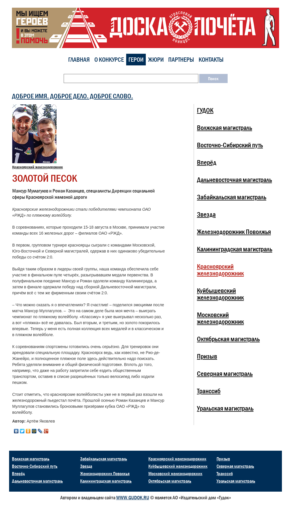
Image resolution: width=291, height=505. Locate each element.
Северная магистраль (225, 373)
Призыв (207, 356)
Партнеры (181, 59)
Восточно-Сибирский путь (230, 145)
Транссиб (209, 391)
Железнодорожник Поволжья (234, 231)
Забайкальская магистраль (231, 197)
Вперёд (206, 162)
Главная (79, 59)
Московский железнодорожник (220, 318)
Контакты (211, 59)
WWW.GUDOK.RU (132, 497)
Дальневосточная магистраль (234, 179)
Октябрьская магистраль (228, 339)
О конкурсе (109, 59)
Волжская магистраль (224, 127)
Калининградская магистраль (234, 249)
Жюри (156, 59)
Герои (136, 59)
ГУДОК (205, 110)
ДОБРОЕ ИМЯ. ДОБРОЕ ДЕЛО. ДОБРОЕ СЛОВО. (72, 96)
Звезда (206, 214)
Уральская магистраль (225, 408)
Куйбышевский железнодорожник (220, 294)
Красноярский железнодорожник (37, 167)
